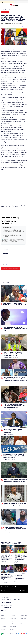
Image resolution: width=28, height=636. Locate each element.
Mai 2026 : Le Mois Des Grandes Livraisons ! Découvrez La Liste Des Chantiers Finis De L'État (13, 354)
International (7, 331)
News (6, 9)
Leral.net (2, 615)
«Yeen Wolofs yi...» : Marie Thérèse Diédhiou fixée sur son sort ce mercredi (7, 557)
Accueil (2, 9)
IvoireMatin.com (23, 618)
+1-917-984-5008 (6, 607)
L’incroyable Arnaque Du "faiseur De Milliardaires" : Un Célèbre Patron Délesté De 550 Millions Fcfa (14, 456)
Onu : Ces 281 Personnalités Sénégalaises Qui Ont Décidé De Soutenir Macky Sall (15, 480)
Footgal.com (3, 624)
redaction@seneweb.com (11, 613)
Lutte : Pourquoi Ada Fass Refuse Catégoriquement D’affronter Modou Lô (15, 528)
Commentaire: (13, 259)
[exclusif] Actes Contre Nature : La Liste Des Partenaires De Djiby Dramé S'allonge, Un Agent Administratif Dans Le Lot (15, 380)
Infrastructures (8, 357)
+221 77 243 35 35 (6, 600)
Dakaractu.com (13, 629)
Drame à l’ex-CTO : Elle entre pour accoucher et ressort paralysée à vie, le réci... (20, 576)
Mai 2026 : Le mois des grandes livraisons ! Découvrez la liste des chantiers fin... (20, 557)
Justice (5, 306)
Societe (5, 409)
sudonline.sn (12, 624)
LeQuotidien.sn (13, 626)
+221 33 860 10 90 (17, 600)
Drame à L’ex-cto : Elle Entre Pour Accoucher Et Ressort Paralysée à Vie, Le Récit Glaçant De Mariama (15, 405)
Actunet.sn (3, 629)
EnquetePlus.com (23, 615)
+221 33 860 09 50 (6, 602)
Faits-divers (7, 383)
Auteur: (13, 248)
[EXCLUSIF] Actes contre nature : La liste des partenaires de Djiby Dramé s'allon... (7, 577)
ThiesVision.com (13, 618)
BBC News (22, 621)
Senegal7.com (12, 621)
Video (5, 434)
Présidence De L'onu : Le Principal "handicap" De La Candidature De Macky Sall (15, 328)
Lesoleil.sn (3, 618)
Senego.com (12, 615)
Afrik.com (22, 624)
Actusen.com (3, 626)
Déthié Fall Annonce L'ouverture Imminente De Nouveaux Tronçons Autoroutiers (13, 431)
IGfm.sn (2, 621)
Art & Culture (10, 9)
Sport (5, 506)
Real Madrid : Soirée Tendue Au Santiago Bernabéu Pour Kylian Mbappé (15, 504)
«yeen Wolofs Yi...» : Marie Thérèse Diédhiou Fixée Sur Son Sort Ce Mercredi (14, 304)
